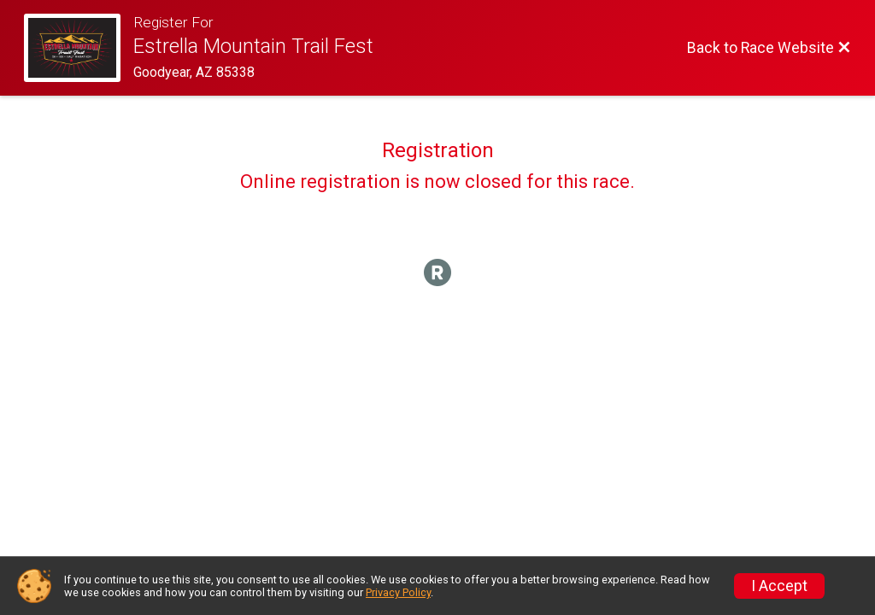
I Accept (779, 585)
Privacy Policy (398, 592)
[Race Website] (78, 48)
